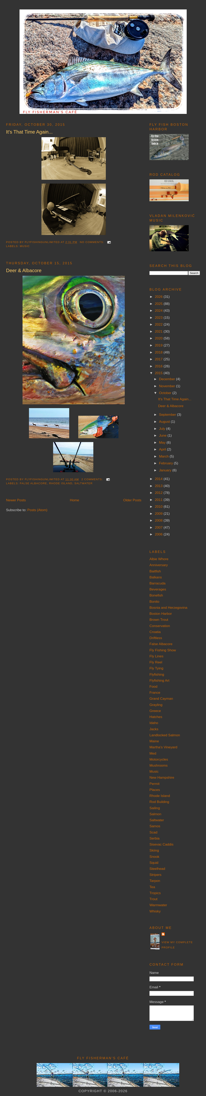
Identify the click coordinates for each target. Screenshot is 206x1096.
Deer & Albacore (23, 270)
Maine (154, 741)
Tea (152, 887)
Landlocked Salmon (164, 735)
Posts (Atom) (37, 510)
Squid (153, 863)
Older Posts (132, 500)
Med (152, 753)
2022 (159, 324)
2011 (159, 500)
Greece (155, 711)
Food (153, 686)
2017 (159, 359)
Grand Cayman (161, 699)
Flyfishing (156, 674)
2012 (159, 493)
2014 (159, 479)
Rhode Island (60, 483)
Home (74, 500)
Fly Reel (155, 662)
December (167, 379)
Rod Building (159, 802)
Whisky (155, 911)
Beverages (157, 589)
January (165, 470)
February (166, 463)
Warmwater (158, 905)
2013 (159, 486)
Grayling (155, 705)
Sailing (154, 808)
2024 (159, 310)
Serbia (154, 838)
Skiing (154, 850)
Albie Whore (158, 559)
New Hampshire (161, 777)
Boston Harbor (160, 614)
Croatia (155, 632)
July (162, 429)
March (164, 456)
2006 (159, 534)
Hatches (155, 717)
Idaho (153, 723)
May (162, 442)
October (165, 393)
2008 (159, 520)
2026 (159, 297)
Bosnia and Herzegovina (168, 608)
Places (154, 790)
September (168, 415)
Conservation (159, 626)
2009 (159, 514)
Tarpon (154, 881)
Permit (154, 784)
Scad (153, 832)
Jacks (153, 729)
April (163, 449)
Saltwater (83, 483)
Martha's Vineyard (163, 747)
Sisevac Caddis (161, 844)
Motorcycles (158, 759)
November (167, 386)
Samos (154, 826)
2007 (159, 527)
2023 (159, 318)
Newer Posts (16, 500)
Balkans (155, 577)
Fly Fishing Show (162, 650)
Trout (153, 899)
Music (25, 246)
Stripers (155, 875)
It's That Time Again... (29, 132)
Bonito (154, 602)
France (154, 692)
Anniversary (158, 565)
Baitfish (155, 571)
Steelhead (157, 869)
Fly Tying (156, 668)
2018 (159, 352)
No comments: (92, 242)
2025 (159, 304)
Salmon (155, 814)
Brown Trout (158, 620)
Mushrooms (158, 765)
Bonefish (156, 595)
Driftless (155, 638)
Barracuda (157, 583)
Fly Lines (156, 656)
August (165, 422)
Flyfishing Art (159, 680)
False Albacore (33, 483)
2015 (159, 373)
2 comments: (92, 479)
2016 (159, 366)
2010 (159, 507)
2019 (159, 345)
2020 (159, 338)
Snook (154, 857)
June (163, 435)
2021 (159, 331)
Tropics (155, 893)
